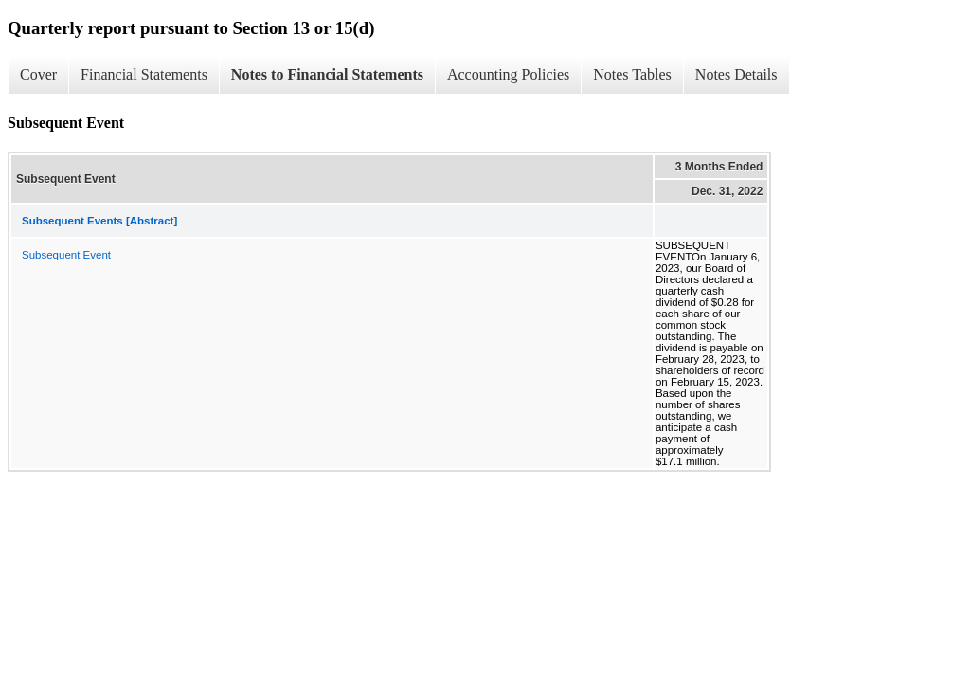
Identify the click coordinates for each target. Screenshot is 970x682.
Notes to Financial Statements (327, 74)
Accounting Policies (508, 74)
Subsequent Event (66, 254)
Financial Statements (144, 74)
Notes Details (736, 74)
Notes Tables (632, 74)
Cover (38, 74)
